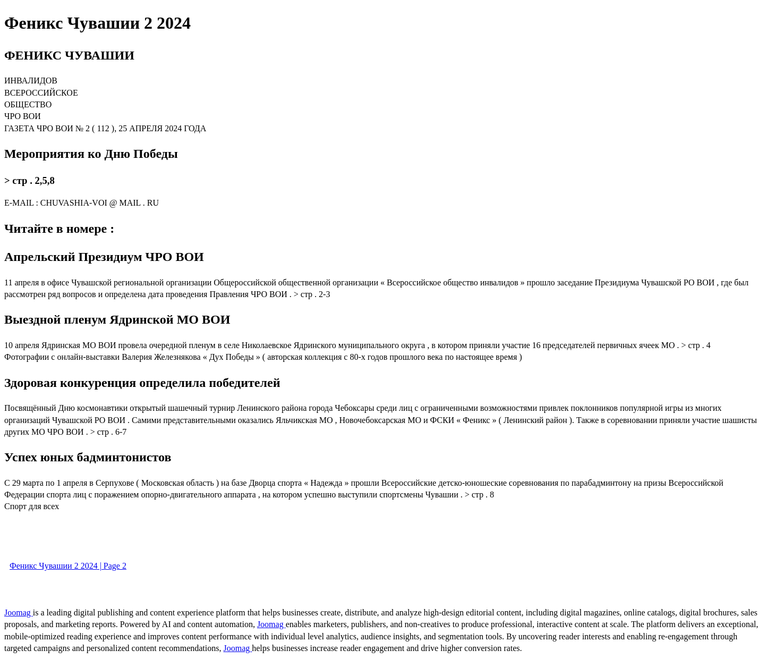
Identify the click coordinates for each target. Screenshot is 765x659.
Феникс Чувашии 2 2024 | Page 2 (68, 565)
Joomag (18, 612)
